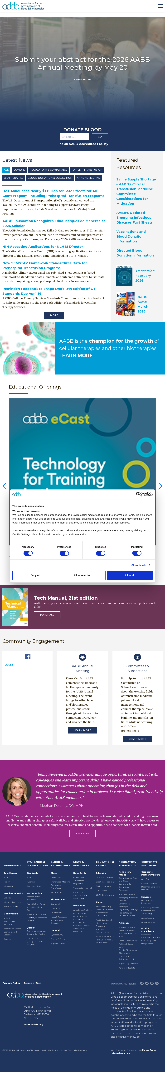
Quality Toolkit (33, 938)
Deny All (35, 575)
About (29, 877)
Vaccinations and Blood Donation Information (131, 236)
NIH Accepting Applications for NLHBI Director (42, 247)
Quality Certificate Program (35, 943)
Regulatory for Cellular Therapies (127, 914)
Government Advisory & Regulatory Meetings (128, 907)
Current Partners (149, 883)
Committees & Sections (10, 933)
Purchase (47, 614)
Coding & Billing (58, 939)
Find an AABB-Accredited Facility (82, 144)
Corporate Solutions (149, 863)
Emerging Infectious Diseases (128, 899)
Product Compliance (147, 930)
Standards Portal (35, 886)
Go (100, 136)
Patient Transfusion (87, 169)
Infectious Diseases (127, 894)
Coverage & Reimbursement (126, 957)
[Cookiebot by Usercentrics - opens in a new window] (138, 494)
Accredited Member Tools (36, 908)
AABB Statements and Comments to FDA (127, 933)
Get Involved (11, 914)
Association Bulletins (82, 910)
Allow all (130, 575)
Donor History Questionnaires (80, 914)
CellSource (78, 892)
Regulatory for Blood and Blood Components (128, 881)
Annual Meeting (89, 177)
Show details (138, 565)
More (54, 315)
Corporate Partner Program (150, 873)
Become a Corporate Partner (150, 888)
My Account (9, 886)
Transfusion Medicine (60, 882)
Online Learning (103, 886)
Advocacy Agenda (127, 927)
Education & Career (105, 863)
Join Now (82, 833)
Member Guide (11, 906)
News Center (80, 873)
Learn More (82, 79)
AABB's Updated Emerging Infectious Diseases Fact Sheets (134, 217)
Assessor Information (36, 914)
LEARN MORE (76, 356)
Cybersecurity (57, 935)
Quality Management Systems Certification (36, 932)
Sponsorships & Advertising (80, 897)
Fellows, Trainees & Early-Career (104, 941)
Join (6, 877)
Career (100, 902)
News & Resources (59, 917)
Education (55, 908)
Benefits (7, 898)
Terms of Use (32, 983)
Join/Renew (10, 873)
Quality (30, 928)
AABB (9, 664)
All (6, 169)
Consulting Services (150, 907)
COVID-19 (19, 169)
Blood (54, 873)
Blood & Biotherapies (60, 863)
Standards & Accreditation (37, 863)
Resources (79, 905)
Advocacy (124, 923)
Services (146, 897)
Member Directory (12, 902)
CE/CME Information (105, 895)
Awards (7, 939)
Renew (7, 882)
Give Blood (56, 877)
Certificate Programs (105, 882)
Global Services (148, 922)
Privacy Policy (11, 983)
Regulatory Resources (124, 888)
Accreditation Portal (36, 904)
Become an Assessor (13, 928)
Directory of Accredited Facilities (37, 919)
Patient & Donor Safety (126, 945)
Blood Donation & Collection (50, 177)
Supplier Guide (57, 943)
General (55, 930)
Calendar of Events (104, 877)
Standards (32, 873)
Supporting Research (128, 963)
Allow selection (82, 575)
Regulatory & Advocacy (57, 921)
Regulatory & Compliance (48, 169)
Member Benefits (13, 893)
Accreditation (34, 893)
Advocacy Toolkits (127, 968)
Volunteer (8, 918)
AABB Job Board (104, 920)
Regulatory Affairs (125, 873)
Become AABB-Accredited (34, 898)
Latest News (78, 877)
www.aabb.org (33, 1024)
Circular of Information (79, 920)
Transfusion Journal (82, 888)
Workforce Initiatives (105, 936)
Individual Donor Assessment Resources (81, 928)
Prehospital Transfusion (56, 886)
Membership (12, 865)
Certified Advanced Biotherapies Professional (104, 912)
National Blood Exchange (148, 901)
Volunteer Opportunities (102, 930)
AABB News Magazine (78, 882)
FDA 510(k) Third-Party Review (149, 942)
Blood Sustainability (128, 940)
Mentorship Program (9, 922)
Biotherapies (13, 177)
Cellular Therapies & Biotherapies (128, 951)
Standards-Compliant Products (150, 936)
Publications (56, 892)
